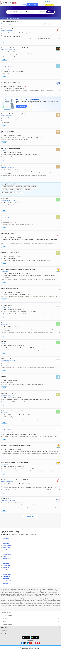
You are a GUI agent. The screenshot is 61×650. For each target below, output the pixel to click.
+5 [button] (25, 220)
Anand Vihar (5, 192)
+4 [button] (31, 483)
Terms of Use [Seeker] (34, 648)
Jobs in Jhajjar (6, 547)
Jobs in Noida (6, 563)
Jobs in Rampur (6, 576)
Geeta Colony (28, 189)
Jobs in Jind (5, 556)
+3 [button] (25, 432)
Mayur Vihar (19, 192)
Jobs (22, 2)
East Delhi (11, 189)
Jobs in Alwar (6, 543)
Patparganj (34, 186)
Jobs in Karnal (6, 572)
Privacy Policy (25, 648)
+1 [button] (25, 135)
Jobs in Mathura (6, 583)
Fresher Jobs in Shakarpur (8, 186)
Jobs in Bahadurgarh (8, 565)
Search (50, 12)
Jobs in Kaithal (6, 541)
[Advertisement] (30, 522)
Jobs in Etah (6, 560)
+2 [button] (25, 362)
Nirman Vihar (27, 186)
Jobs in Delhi (6, 538)
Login (23, 4)
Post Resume (32, 4)
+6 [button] (25, 86)
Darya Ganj (12, 192)
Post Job (50, 5)
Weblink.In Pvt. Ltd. (31, 647)
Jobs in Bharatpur (7, 574)
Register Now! (21, 106)
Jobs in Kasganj (6, 578)
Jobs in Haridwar (7, 554)
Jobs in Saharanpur (7, 545)
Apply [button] (4, 42)
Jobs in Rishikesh (7, 558)
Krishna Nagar (19, 189)
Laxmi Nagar (19, 186)
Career (27, 2)
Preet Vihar (4, 189)
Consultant (34, 2)
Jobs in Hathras (6, 552)
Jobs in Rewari (6, 567)
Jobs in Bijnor (6, 569)
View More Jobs (29, 516)
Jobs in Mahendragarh (8, 549)
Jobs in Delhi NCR (7, 580)
